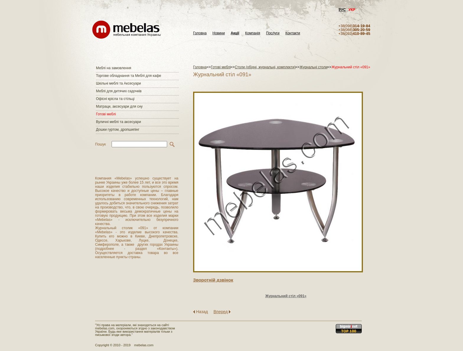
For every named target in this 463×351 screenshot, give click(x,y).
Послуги (272, 33)
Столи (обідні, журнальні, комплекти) (265, 67)
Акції (235, 33)
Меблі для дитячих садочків (118, 91)
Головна (200, 33)
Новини (219, 33)
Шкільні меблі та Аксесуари (118, 83)
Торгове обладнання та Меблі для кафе (128, 76)
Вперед (220, 311)
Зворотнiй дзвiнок (213, 279)
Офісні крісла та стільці (115, 99)
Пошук (100, 144)
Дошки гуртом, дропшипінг (117, 129)
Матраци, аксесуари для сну (119, 106)
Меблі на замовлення (113, 68)
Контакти (292, 33)
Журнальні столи (313, 67)
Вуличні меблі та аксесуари (118, 122)
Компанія (252, 33)
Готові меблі (106, 114)
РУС (342, 10)
